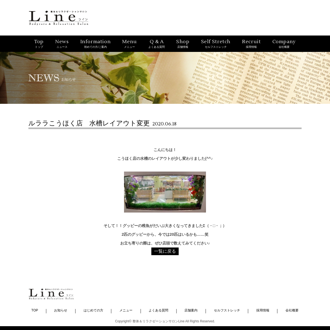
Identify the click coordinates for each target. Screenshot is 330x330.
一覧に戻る (165, 251)
